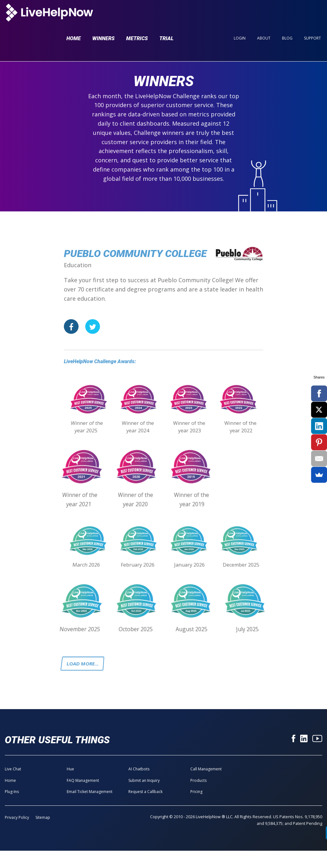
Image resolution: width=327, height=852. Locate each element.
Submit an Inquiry (144, 781)
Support (312, 16)
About (263, 16)
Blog (287, 16)
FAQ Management (83, 781)
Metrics (137, 17)
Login (240, 16)
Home (73, 17)
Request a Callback (145, 793)
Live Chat (13, 770)
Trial (166, 17)
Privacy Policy (17, 818)
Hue (70, 770)
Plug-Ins (12, 793)
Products (198, 781)
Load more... (84, 664)
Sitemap (42, 818)
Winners (103, 17)
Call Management (206, 770)
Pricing (196, 793)
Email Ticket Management (89, 793)
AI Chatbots (138, 770)
